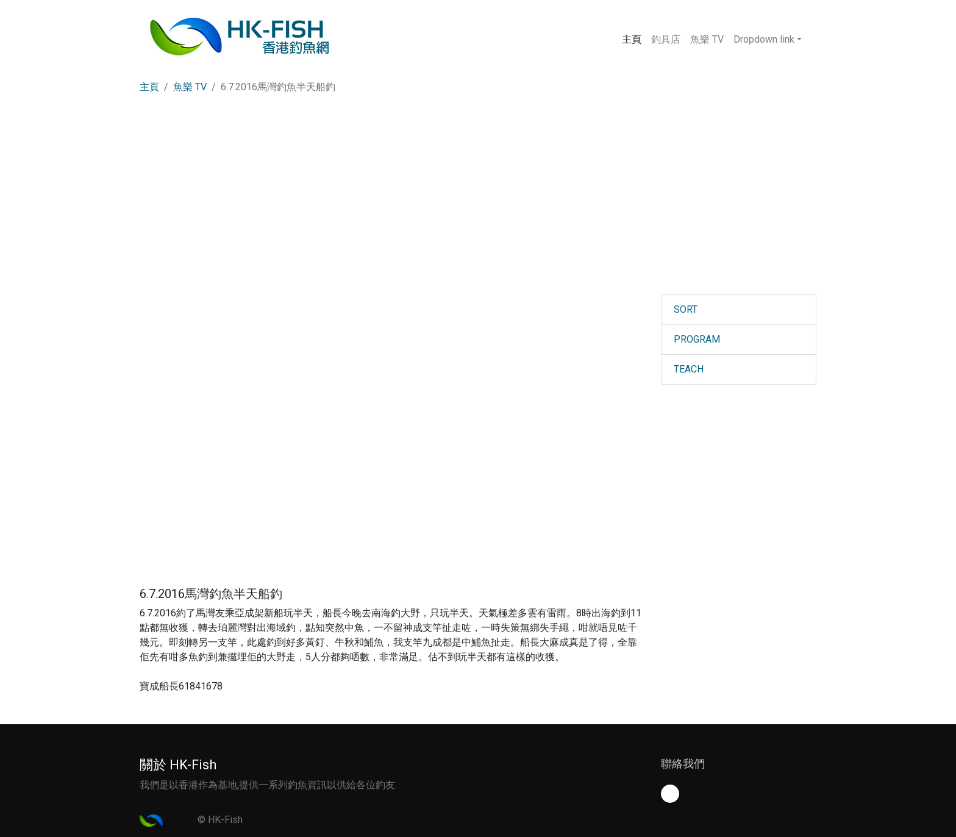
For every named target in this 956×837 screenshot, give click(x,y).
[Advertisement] (478, 203)
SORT (685, 309)
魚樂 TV (707, 39)
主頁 (634, 38)
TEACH (689, 369)
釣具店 (665, 39)
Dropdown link (763, 39)
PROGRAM (697, 339)
